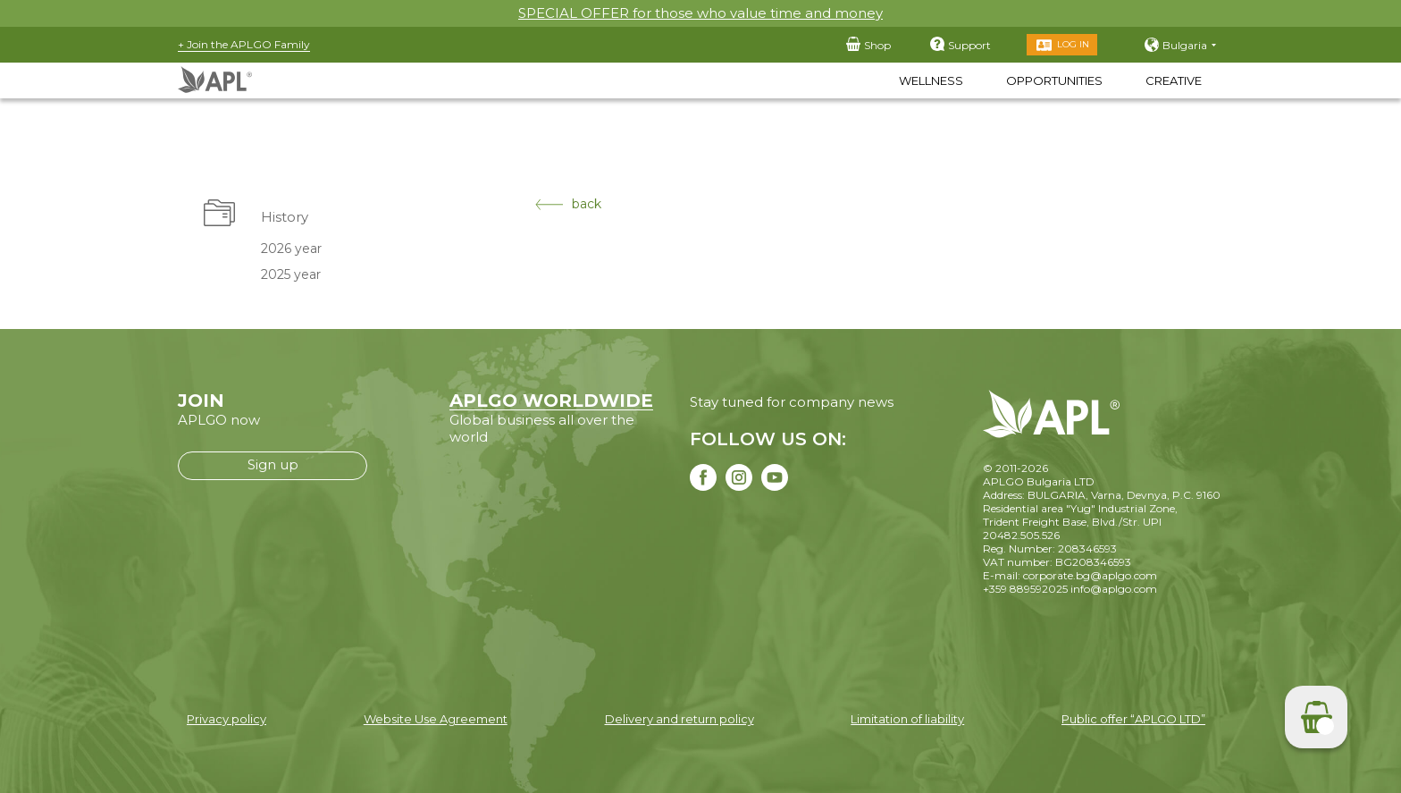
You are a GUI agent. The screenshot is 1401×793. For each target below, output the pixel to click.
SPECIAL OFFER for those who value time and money (700, 12)
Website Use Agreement (436, 719)
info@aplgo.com (1113, 588)
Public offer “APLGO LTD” (1133, 719)
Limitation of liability (907, 719)
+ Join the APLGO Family (244, 44)
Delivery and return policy (679, 719)
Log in (1073, 44)
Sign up (272, 464)
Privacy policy (226, 719)
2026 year (291, 248)
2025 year (291, 274)
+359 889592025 (1025, 588)
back (568, 204)
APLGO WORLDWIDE (551, 400)
